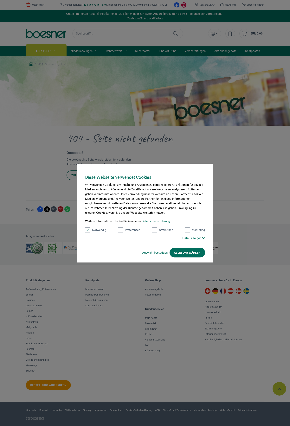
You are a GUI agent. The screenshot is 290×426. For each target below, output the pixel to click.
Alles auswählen (187, 252)
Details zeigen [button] (193, 238)
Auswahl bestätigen (155, 252)
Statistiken (162, 229)
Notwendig (95, 229)
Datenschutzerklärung (156, 221)
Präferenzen (129, 229)
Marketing (195, 229)
